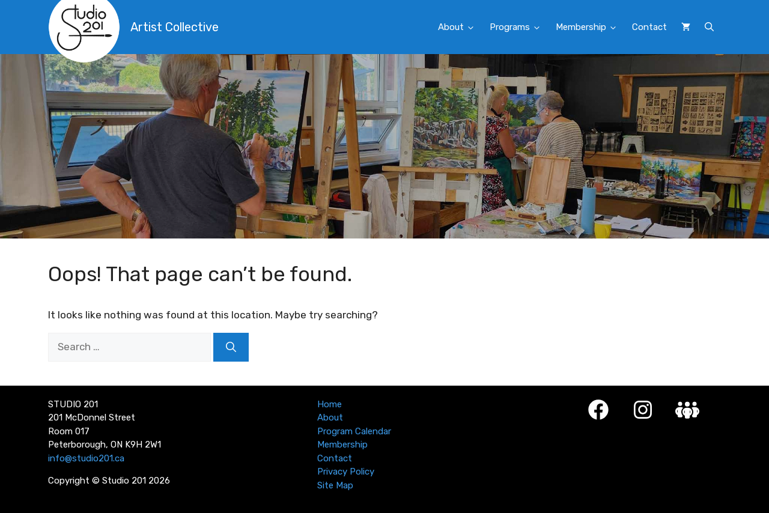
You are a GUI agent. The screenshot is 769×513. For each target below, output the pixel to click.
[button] (709, 27)
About (460, 27)
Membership (590, 27)
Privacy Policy (345, 471)
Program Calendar (354, 431)
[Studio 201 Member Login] (687, 410)
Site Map (335, 485)
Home (329, 404)
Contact (649, 27)
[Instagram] (643, 410)
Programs (519, 27)
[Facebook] (598, 410)
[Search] (231, 347)
